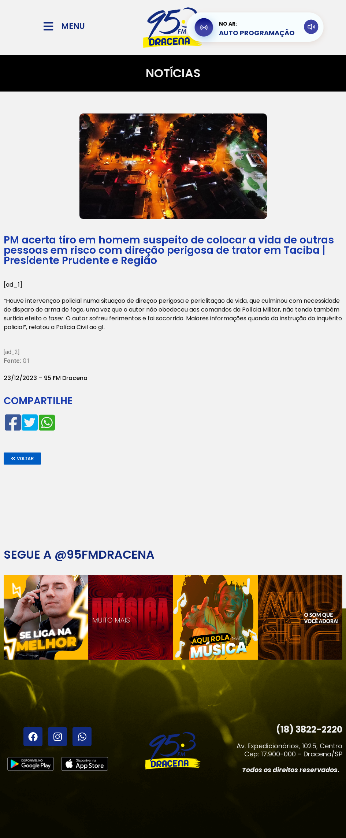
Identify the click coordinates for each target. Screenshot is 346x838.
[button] (22, 458)
